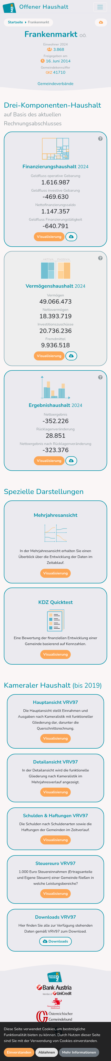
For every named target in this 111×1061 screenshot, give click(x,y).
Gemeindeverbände (56, 84)
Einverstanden (19, 1052)
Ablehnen (46, 1052)
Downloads (55, 941)
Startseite (15, 22)
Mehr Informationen (79, 1052)
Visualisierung (49, 236)
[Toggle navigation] (100, 7)
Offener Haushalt (36, 8)
